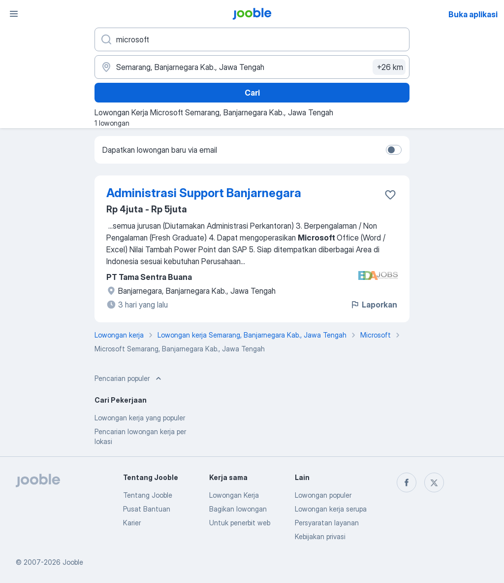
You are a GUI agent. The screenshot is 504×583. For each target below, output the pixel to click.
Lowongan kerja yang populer (139, 417)
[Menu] (14, 14)
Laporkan (373, 304)
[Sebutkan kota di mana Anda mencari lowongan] (252, 67)
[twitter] (434, 482)
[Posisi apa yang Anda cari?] (252, 39)
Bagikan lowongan (238, 509)
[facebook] (406, 482)
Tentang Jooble (147, 495)
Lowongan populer (323, 495)
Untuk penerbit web (239, 522)
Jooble (73, 562)
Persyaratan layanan (327, 522)
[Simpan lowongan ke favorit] (390, 194)
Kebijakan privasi (320, 536)
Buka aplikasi (473, 14)
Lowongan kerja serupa (331, 509)
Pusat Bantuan (146, 509)
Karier (132, 522)
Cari (252, 93)
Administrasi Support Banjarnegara (203, 193)
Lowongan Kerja (234, 495)
